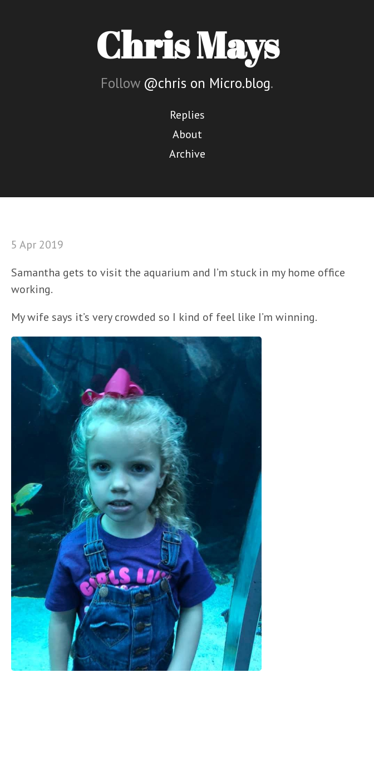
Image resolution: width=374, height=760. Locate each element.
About (187, 134)
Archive (187, 154)
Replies (187, 115)
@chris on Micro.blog (207, 83)
